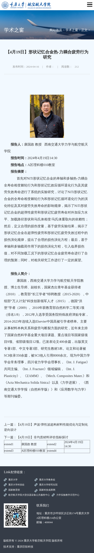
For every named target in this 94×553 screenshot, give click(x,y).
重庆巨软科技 (25, 546)
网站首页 (56, 30)
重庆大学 (13, 479)
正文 (84, 30)
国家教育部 (14, 490)
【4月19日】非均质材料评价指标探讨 (42, 437)
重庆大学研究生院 (48, 484)
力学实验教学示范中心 (67, 495)
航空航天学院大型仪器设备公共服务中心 (29, 495)
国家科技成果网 (47, 490)
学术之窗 (72, 30)
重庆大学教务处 (47, 479)
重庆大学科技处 (16, 484)
